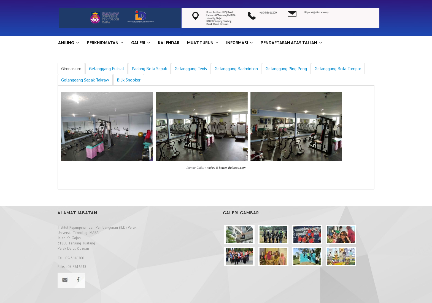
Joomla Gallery (196, 167)
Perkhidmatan (102, 42)
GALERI (138, 42)
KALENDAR (168, 42)
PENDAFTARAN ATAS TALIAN (289, 42)
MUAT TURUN (200, 42)
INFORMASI (237, 42)
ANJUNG (66, 42)
